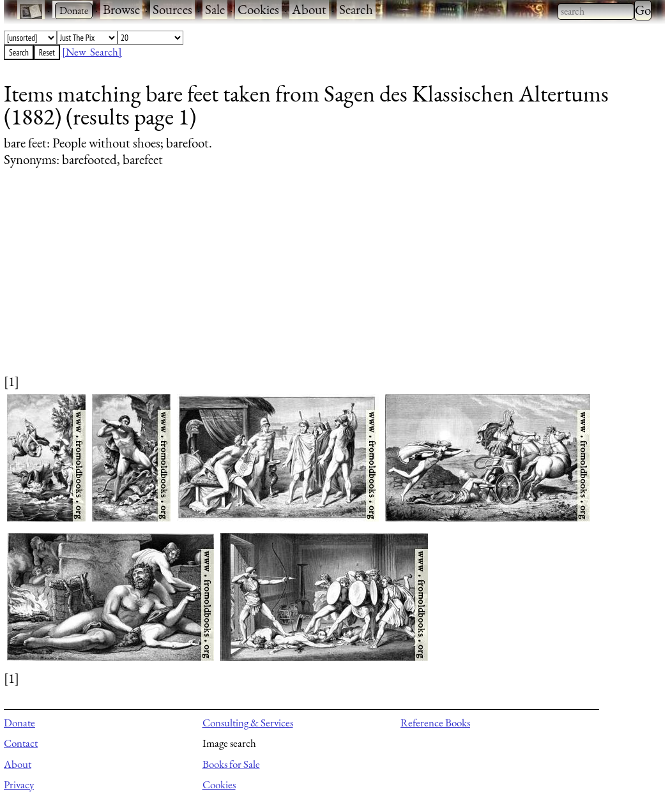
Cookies (258, 9)
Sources (172, 9)
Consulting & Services (247, 723)
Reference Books (435, 723)
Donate (19, 723)
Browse (121, 9)
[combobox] (596, 11)
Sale (215, 9)
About (309, 9)
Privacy (19, 784)
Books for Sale (231, 764)
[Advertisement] (326, 282)
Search (356, 9)
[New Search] (92, 52)
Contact (21, 743)
